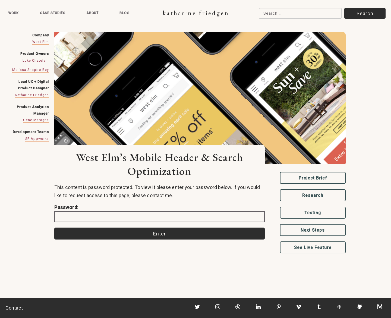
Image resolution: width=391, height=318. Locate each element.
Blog (124, 13)
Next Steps (313, 230)
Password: (159, 213)
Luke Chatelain (36, 60)
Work (13, 13)
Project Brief (312, 178)
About (92, 13)
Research (312, 195)
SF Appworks (37, 139)
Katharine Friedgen (196, 13)
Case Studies (52, 13)
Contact (14, 308)
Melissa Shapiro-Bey (30, 70)
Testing (312, 212)
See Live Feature (313, 247)
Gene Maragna (36, 120)
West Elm (40, 42)
